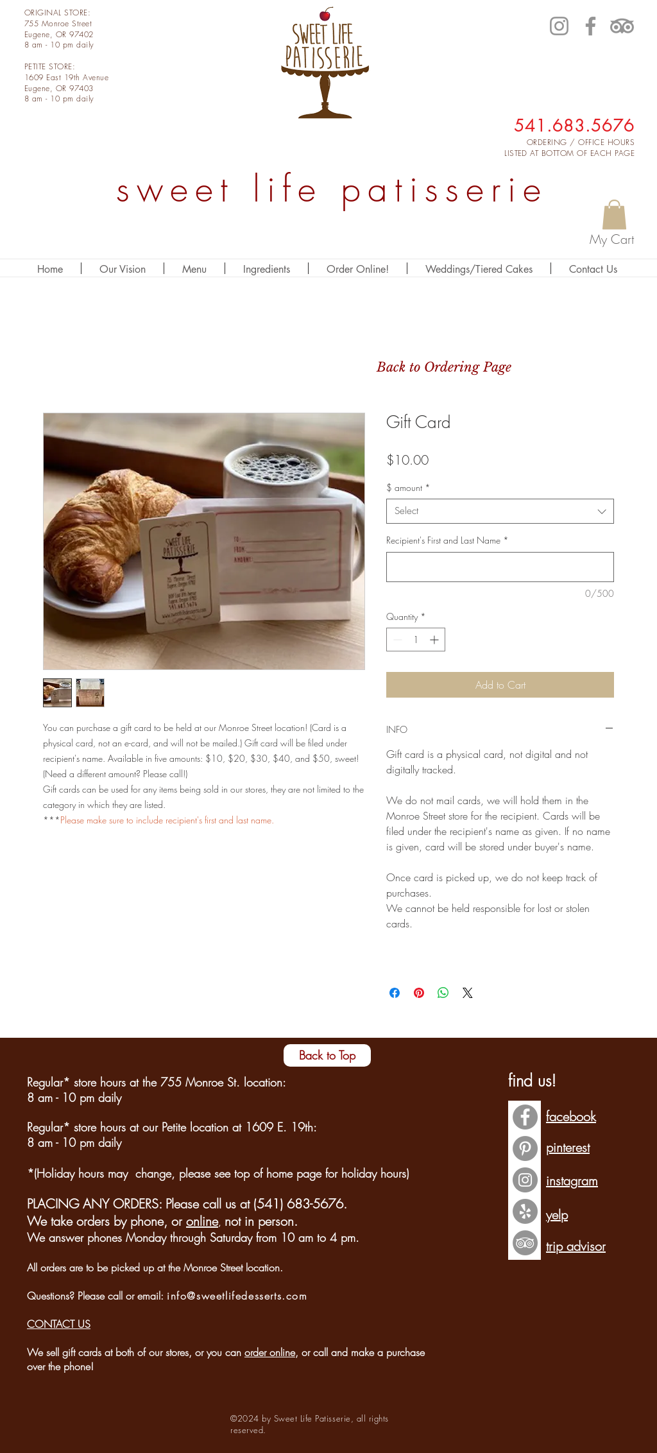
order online (269, 1352)
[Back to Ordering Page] (444, 367)
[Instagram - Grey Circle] (525, 1179)
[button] (614, 215)
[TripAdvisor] (622, 26)
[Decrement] (396, 639)
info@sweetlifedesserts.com (237, 1296)
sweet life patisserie (332, 189)
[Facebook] (590, 26)
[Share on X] (467, 993)
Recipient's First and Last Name (447, 540)
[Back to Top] (327, 1055)
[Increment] (435, 639)
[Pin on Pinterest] (419, 993)
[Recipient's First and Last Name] (500, 567)
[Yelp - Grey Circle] (525, 1211)
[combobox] (500, 511)
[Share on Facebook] (394, 993)
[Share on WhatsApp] (443, 993)
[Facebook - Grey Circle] (525, 1117)
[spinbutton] (415, 639)
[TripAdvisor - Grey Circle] (525, 1242)
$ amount (408, 487)
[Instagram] (559, 26)
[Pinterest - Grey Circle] (525, 1148)
